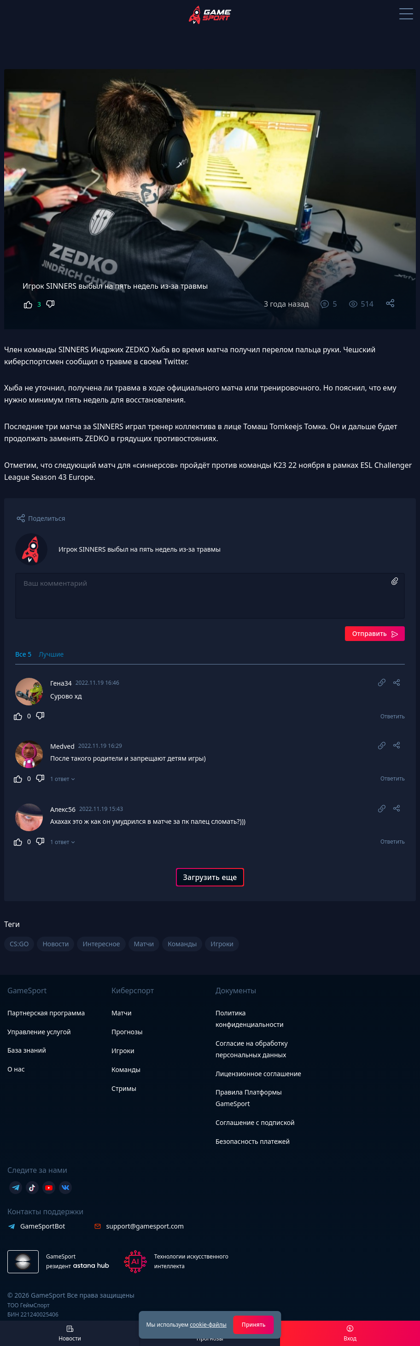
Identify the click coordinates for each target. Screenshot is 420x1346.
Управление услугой (39, 1032)
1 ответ (59, 783)
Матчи (121, 1012)
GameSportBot (42, 1226)
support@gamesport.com (145, 1226)
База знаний (26, 1050)
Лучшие (51, 654)
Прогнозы (127, 1031)
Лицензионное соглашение (258, 1073)
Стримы (123, 1088)
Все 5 (23, 654)
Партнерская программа (46, 1012)
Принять (254, 1325)
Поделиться (46, 518)
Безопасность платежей (253, 1141)
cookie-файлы (208, 1325)
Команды (125, 1069)
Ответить (392, 718)
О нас (16, 1069)
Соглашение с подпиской (255, 1123)
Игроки (122, 1050)
